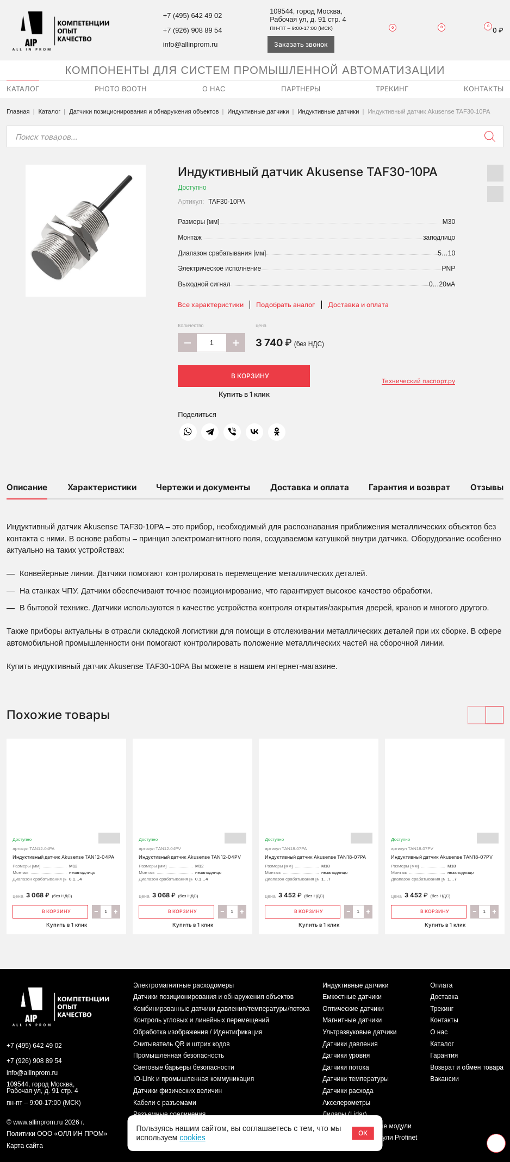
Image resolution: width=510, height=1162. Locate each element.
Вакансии (444, 1079)
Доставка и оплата (358, 305)
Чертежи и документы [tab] (203, 487)
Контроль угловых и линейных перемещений (201, 1020)
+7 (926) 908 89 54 (192, 30)
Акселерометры (346, 1103)
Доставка (444, 997)
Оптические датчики (353, 1009)
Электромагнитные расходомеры (183, 985)
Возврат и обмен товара (466, 1067)
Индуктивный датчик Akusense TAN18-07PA (318, 804)
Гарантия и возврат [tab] (409, 487)
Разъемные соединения (169, 1114)
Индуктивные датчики (258, 111)
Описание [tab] (27, 487)
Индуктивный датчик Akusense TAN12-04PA (66, 804)
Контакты (444, 1020)
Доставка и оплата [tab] (309, 487)
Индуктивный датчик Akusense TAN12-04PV (192, 804)
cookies (192, 1137)
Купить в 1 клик (244, 394)
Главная (18, 111)
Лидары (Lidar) (344, 1114)
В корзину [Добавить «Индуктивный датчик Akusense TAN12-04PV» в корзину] (176, 910)
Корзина (489, 30)
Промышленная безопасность (178, 1055)
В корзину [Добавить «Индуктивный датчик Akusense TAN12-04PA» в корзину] (50, 910)
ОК (363, 1133)
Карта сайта (25, 1145)
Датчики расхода (348, 1091)
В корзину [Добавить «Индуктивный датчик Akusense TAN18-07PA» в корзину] (302, 910)
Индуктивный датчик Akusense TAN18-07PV (445, 804)
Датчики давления (350, 1044)
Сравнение (435, 29)
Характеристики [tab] (101, 487)
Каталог (50, 111)
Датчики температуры (355, 1079)
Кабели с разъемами (164, 1103)
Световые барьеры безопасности (183, 1067)
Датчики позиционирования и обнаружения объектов (144, 111)
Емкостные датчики (352, 997)
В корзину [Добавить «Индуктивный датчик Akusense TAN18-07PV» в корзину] (428, 910)
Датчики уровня (346, 1055)
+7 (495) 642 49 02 (192, 15)
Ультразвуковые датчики (359, 1032)
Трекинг (441, 1009)
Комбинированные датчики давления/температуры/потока (221, 1009)
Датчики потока (345, 1067)
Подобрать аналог (285, 305)
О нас (438, 1032)
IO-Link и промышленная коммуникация (193, 1079)
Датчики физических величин (177, 1091)
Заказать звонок (301, 44)
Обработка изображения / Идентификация (197, 1032)
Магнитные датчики (352, 1020)
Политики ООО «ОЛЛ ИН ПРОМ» (57, 1133)
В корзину (244, 375)
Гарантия (444, 1055)
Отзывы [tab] (486, 487)
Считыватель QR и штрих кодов (181, 1044)
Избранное (388, 30)
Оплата (441, 985)
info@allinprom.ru (190, 44)
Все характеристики (211, 305)
